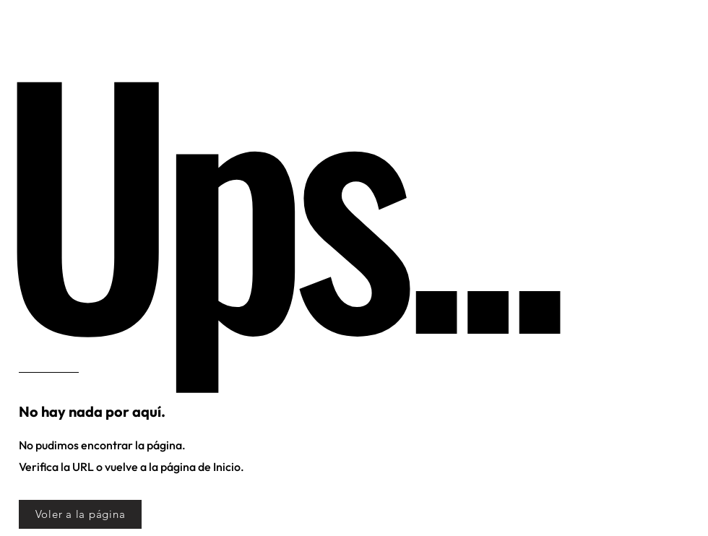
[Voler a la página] (80, 514)
